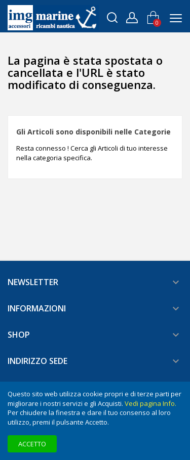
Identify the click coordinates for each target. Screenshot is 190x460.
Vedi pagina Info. (150, 403)
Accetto (32, 443)
